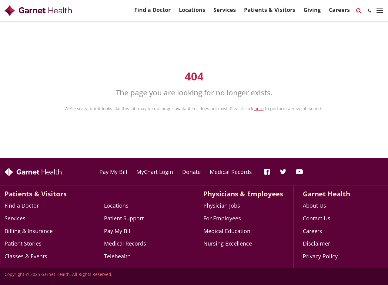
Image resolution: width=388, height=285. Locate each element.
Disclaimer (316, 243)
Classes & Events (26, 256)
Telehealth (117, 256)
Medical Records (231, 171)
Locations (192, 12)
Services (224, 12)
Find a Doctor (152, 12)
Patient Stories (23, 243)
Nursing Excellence (227, 243)
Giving (312, 12)
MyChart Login (154, 171)
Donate (191, 171)
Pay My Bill (113, 171)
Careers (339, 12)
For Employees (222, 218)
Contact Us (316, 218)
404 (194, 76)
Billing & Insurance (29, 231)
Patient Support (124, 218)
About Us (314, 205)
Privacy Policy (320, 256)
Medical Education (226, 231)
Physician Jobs (221, 205)
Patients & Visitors (269, 12)
